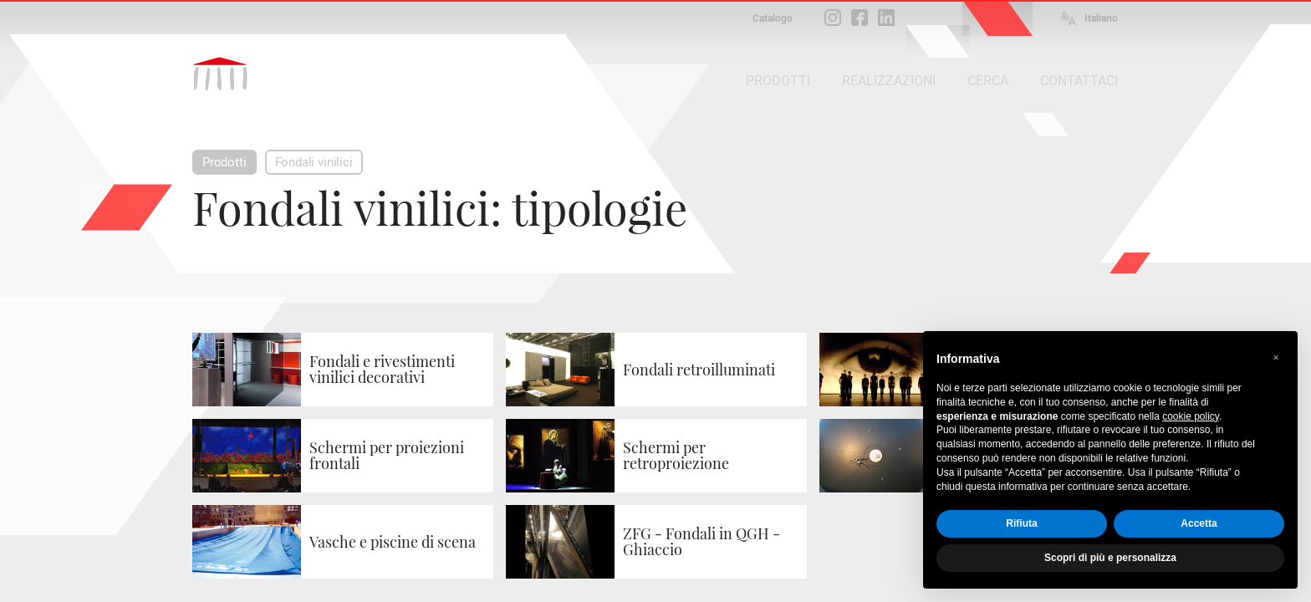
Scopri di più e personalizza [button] (1110, 558)
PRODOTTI (778, 81)
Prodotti (224, 162)
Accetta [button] (1199, 523)
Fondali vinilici (314, 162)
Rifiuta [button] (1021, 523)
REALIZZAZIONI (889, 81)
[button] (1276, 357)
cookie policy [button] (1190, 416)
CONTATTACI (1079, 81)
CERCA (987, 81)
